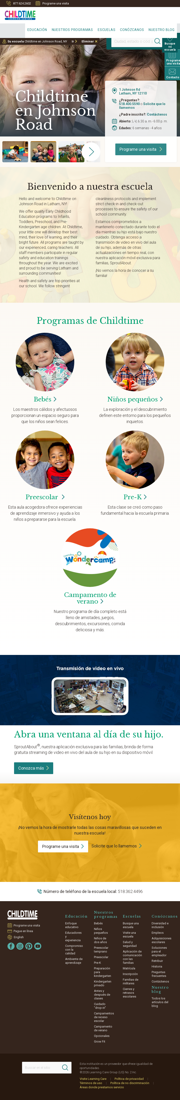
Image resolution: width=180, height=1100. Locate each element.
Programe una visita (52, 3)
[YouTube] (37, 946)
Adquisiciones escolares (161, 940)
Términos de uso (91, 1083)
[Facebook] (11, 946)
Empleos (158, 932)
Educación (37, 30)
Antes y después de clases (102, 994)
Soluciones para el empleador (159, 951)
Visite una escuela (129, 934)
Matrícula (129, 968)
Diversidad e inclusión (160, 925)
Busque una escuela (131, 925)
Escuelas (106, 30)
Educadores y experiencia (73, 936)
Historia (157, 966)
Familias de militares (130, 981)
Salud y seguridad (130, 944)
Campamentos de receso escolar (104, 1017)
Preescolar (45, 497)
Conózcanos (132, 30)
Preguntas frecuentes (159, 974)
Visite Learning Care (93, 1079)
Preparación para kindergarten (102, 972)
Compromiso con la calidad (74, 949)
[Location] (132, 41)
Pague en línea (23, 931)
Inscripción (130, 974)
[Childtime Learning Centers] (18, 14)
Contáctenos (157, 114)
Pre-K (97, 962)
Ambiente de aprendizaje (73, 960)
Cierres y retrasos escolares (129, 992)
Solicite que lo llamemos (114, 845)
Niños (135, 399)
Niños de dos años (100, 940)
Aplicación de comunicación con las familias (132, 957)
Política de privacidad (129, 1079)
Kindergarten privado (102, 983)
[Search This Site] (47, 1068)
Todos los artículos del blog (160, 1002)
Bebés (98, 923)
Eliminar (88, 41)
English (19, 937)
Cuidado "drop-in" (100, 1005)
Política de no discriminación (129, 1083)
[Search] (160, 41)
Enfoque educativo (72, 925)
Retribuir (157, 961)
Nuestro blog (162, 30)
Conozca (33, 768)
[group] (15, 151)
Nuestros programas (72, 30)
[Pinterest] (28, 946)
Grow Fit (99, 1041)
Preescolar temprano (101, 949)
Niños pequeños (101, 930)
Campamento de (90, 598)
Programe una (63, 846)
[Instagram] (19, 946)
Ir (73, 41)
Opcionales (101, 1036)
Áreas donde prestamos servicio (102, 1087)
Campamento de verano (103, 1028)
